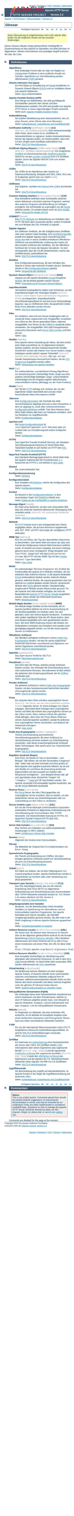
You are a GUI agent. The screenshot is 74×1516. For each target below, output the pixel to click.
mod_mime (27, 562)
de (42, 29)
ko (65, 29)
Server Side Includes (19, 825)
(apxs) (36, 83)
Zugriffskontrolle (17, 1068)
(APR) (38, 98)
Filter (11, 313)
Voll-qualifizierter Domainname (24, 991)
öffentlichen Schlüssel (49, 1056)
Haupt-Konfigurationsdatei (31, 424)
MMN (58, 603)
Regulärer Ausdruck (19, 755)
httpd (52, 278)
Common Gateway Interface (23, 196)
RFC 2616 (58, 463)
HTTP (29, 389)
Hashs (18, 239)
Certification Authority (20, 128)
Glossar (56, 6)
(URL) (64, 930)
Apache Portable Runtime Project (42, 112)
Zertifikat (19, 154)
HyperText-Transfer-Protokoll (23, 454)
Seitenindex (67, 6)
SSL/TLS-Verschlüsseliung (34, 900)
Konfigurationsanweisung (22, 473)
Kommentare (19, 1088)
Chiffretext (14, 184)
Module (32, 6)
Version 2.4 (48, 19)
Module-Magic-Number (20, 603)
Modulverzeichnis (30, 599)
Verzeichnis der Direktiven (34, 271)
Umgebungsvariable (19, 904)
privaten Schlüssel (41, 156)
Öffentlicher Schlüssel (20, 635)
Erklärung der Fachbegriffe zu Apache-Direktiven (44, 500)
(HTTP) (42, 454)
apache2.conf (16, 421)
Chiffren (64, 673)
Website (13, 1009)
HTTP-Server (19, 19)
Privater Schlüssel (18, 682)
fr (57, 29)
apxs (24, 94)
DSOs (43, 88)
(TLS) (60, 883)
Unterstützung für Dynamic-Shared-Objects (42, 283)
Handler (13, 339)
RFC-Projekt (63, 209)
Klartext (45, 186)
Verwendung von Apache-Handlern (38, 364)
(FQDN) (44, 991)
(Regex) (33, 755)
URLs (42, 964)
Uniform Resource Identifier (41, 938)
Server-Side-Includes (52, 330)
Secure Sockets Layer (20, 804)
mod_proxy (27, 728)
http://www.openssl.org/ (33, 658)
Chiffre (12, 169)
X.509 (12, 1024)
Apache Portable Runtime (22, 98)
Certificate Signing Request (23, 148)
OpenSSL (14, 653)
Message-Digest (17, 504)
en (47, 29)
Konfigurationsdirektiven (26, 409)
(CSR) (62, 148)
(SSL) (52, 804)
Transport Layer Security (21, 883)
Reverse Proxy (16, 790)
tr (70, 29)
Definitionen (19, 62)
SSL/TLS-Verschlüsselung (34, 144)
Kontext (13, 492)
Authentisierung (39, 1042)
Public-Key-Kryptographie (58, 685)
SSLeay (13, 844)
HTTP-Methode (27, 219)
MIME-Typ (14, 537)
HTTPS (12, 439)
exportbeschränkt (18, 287)
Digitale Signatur (17, 228)
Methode (13, 522)
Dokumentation (33, 19)
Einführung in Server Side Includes (38, 833)
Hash (11, 368)
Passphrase (15, 662)
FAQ (50, 6)
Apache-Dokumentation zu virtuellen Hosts (42, 988)
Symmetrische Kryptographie (24, 853)
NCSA (67, 207)
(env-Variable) (37, 904)
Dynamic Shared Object (21, 275)
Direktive (13, 260)
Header (12, 386)
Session (13, 837)
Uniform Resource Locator (22, 930)
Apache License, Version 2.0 (34, 1126)
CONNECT (14, 216)
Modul (52, 85)
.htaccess (14, 398)
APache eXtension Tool (20, 83)
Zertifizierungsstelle (57, 154)
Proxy (12, 697)
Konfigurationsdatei (29, 401)
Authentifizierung (17, 115)
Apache (8, 19)
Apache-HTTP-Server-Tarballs (44, 594)
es (52, 29)
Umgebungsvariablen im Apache (37, 926)
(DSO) (60, 275)
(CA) (53, 128)
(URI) (66, 953)
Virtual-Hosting (16, 968)
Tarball (12, 868)
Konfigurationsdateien (39, 268)
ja (61, 29)
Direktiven (41, 6)
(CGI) (63, 196)
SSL (64, 448)
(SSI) (51, 825)
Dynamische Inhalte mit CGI (35, 212)
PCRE (25, 786)
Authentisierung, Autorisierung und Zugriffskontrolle (45, 124)
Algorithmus (15, 68)
